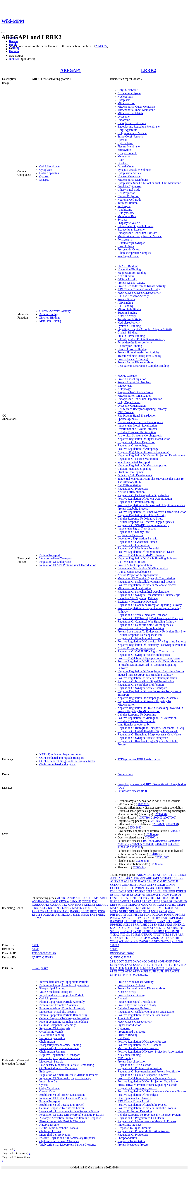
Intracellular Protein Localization (137, 425)
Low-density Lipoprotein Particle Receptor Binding (69, 1111)
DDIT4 (158, 888)
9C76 (136, 974)
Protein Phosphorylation (132, 379)
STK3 (162, 927)
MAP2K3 (134, 904)
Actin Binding (126, 276)
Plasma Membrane (129, 146)
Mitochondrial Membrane (133, 179)
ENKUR (181, 891)
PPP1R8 (180, 914)
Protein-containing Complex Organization (64, 985)
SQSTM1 (126, 927)
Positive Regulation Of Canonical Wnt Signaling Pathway (152, 641)
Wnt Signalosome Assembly (134, 724)
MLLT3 (130, 908)
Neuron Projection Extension (135, 1111)
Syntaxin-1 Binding (129, 325)
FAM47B (139, 894)
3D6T (120, 961)
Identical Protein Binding (132, 349)
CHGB (161, 884)
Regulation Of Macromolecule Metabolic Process (147, 1121)
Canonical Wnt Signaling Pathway (138, 598)
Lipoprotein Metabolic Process (57, 1011)
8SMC (144, 968)
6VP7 (121, 964)
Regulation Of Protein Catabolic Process (63, 1098)
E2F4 (149, 891)
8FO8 (128, 968)
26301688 (162, 857)
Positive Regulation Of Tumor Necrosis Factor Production (152, 511)
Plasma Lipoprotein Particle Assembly (62, 1001)
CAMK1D (163, 881)
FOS (94, 901)
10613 (114, 949)
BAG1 (125, 881)
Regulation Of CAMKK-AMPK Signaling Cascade (148, 731)
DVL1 (114, 891)
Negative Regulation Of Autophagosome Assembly (148, 697)
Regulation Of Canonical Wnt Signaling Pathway (147, 621)
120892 (114, 945)
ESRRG (115, 894)
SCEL (126, 924)
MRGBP (141, 908)
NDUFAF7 (135, 911)
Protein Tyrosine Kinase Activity (137, 1005)
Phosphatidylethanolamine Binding (60, 1044)
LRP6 (113, 904)
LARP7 (146, 901)
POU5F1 (169, 914)
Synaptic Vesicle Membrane (134, 169)
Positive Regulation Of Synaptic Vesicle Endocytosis (149, 658)
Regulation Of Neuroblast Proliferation (141, 684)
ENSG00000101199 (44, 953)
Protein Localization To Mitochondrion (141, 628)
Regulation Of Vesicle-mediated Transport (142, 614)
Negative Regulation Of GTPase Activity (142, 515)
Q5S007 (126, 957)
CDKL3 (141, 884)
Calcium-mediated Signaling (135, 468)
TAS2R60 (158, 931)
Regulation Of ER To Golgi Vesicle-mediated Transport (150, 618)
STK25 (154, 927)
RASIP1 (75, 911)
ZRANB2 (177, 941)
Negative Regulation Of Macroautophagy (142, 465)
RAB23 (49, 911)
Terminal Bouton (128, 202)
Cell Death (124, 1038)
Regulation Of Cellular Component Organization (146, 1011)
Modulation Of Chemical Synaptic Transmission (146, 578)
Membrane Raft (127, 216)
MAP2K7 (170, 904)
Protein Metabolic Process (133, 1144)
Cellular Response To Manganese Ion (140, 634)
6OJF (168, 961)
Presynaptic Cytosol (129, 249)
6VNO (177, 961)
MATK (114, 908)
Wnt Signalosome (128, 256)
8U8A (167, 971)
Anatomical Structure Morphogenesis (140, 435)
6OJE (161, 961)
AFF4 (160, 874)
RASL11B (130, 921)
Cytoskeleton (125, 143)
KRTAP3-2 (40, 908)
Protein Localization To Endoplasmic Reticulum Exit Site (151, 631)
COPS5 (53, 901)
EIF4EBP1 (168, 891)
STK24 (145, 927)
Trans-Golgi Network (130, 136)
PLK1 (147, 914)
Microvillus (124, 149)
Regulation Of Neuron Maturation (138, 458)
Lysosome (124, 116)
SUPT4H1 (126, 931)
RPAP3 (177, 921)
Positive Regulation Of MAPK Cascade (141, 555)
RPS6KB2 (116, 924)
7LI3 (161, 964)
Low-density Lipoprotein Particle (59, 1048)
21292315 (136, 847)
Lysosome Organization (132, 405)
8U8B (175, 971)
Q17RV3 (115, 957)
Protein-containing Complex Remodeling (63, 1021)
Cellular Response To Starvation (137, 432)
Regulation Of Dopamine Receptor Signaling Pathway (150, 604)
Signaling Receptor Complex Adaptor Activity (145, 329)
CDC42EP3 (129, 884)
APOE (89, 898)
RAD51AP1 (168, 917)
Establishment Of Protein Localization (62, 1094)
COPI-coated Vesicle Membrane (58, 1068)
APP (96, 898)
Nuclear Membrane (129, 176)
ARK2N (178, 878)
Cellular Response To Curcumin (136, 721)
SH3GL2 (147, 924)
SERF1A (136, 924)
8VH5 (121, 974)
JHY (153, 898)
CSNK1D (75, 901)
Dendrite (123, 163)
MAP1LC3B (79, 908)
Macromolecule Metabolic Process (138, 1048)
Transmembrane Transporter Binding (139, 355)
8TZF (121, 971)
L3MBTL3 (124, 901)
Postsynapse (125, 239)
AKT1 (114, 878)
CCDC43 (115, 884)
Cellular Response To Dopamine (137, 714)
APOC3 (80, 898)
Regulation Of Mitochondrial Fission (139, 638)
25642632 (136, 827)
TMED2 (100, 914)
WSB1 (114, 941)
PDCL (171, 911)
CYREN (139, 888)
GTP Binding (125, 305)
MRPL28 (164, 908)
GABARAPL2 (58, 904)
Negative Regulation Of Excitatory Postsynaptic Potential (152, 644)
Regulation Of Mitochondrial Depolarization (144, 591)
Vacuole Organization (52, 1038)
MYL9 (114, 911)
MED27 (92, 908)
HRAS (79, 904)
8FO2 (113, 968)
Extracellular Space (129, 93)
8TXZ (152, 968)
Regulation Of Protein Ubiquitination (140, 1068)
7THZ (182, 964)
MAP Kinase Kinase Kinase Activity (139, 292)
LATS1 (156, 901)
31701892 (155, 854)
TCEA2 (114, 934)
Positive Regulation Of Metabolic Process (142, 1104)
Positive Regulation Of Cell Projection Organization (148, 1081)
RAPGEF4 (116, 921)
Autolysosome (126, 212)
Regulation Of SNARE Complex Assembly (143, 525)
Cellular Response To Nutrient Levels (61, 1108)
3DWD (36, 968)
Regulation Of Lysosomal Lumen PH (139, 541)
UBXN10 (115, 937)
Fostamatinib (125, 774)
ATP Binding (125, 302)
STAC (136, 927)
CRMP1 (170, 884)
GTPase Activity (127, 279)
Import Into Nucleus (130, 1124)
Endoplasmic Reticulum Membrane (139, 126)
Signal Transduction (129, 1025)
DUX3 (177, 888)
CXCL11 (127, 888)
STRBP (114, 931)
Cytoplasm (45, 169)
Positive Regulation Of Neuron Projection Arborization (150, 1051)
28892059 (174, 840)
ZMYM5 (165, 941)
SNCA (85, 914)
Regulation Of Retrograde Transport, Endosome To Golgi (151, 727)
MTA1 (174, 908)
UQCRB (135, 937)
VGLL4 (165, 937)
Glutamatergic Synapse (131, 242)
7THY (174, 964)
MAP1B (123, 904)
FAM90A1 (152, 894)
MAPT (181, 904)
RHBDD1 (150, 921)
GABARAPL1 (40, 904)
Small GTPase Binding (131, 335)
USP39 (145, 937)
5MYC (137, 961)
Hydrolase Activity (129, 322)
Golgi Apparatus (49, 173)
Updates (14, 51)
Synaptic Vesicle (127, 153)
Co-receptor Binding (130, 345)
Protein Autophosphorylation (135, 565)
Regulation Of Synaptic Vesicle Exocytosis (143, 737)
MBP (122, 908)
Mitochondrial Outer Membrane (136, 106)
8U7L (160, 971)
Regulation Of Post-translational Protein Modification (149, 1071)
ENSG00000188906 (122, 953)
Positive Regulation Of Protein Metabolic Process (147, 585)
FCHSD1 (175, 894)
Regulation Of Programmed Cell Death (141, 1118)
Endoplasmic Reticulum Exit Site (137, 232)
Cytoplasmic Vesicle (130, 173)
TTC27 (157, 934)
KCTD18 (162, 898)
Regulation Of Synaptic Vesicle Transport (142, 688)
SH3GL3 (159, 924)
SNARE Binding (128, 266)
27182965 (136, 844)
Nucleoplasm (125, 96)
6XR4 (136, 964)
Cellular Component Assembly (57, 1025)
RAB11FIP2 (152, 917)
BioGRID (14, 59)
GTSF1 (114, 898)
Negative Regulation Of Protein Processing (143, 452)
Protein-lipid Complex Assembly (58, 1005)
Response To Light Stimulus (134, 1128)
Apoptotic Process (128, 1018)
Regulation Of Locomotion (134, 545)
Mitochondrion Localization (134, 588)
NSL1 (154, 911)
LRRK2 (148, 70)
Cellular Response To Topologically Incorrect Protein (149, 1114)
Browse (13, 41)
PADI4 (163, 911)
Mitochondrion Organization (134, 395)
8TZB (168, 968)
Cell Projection (126, 193)
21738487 (123, 847)
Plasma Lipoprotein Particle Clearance (62, 1121)
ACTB (152, 874)
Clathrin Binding (128, 332)
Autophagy (124, 389)
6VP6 (113, 964)
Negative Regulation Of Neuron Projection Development (151, 455)
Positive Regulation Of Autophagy (138, 448)
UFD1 (126, 937)
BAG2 (134, 881)
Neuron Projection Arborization (136, 648)
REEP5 (85, 911)
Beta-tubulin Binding (51, 1034)
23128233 (159, 824)
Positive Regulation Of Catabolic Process (142, 1041)
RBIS (140, 921)
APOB (71, 898)
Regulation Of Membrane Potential (138, 548)
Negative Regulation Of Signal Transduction (144, 438)
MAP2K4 (146, 904)
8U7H (152, 971)
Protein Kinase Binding (131, 995)
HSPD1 (133, 898)
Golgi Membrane (49, 166)
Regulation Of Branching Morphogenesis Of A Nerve (149, 734)
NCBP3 (123, 911)
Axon (121, 159)
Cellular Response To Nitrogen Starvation (64, 1018)
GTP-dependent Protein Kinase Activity (141, 339)
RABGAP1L (61, 911)
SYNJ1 (137, 931)
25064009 (148, 844)
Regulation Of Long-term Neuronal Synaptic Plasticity (71, 1114)
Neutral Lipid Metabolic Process (58, 1128)
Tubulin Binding (127, 312)
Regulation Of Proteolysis (133, 488)
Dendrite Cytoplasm (129, 186)
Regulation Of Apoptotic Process (137, 1088)
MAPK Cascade (127, 375)
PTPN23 (139, 917)
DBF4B (149, 888)
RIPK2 (161, 921)
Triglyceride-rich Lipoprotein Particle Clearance (67, 1144)
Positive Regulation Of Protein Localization (143, 1015)
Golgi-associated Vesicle (132, 133)
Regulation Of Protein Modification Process (144, 1131)
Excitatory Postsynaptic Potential (137, 601)
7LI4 (167, 964)
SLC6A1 (66, 914)
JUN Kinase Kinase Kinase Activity (139, 289)
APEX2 (135, 878)
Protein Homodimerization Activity (138, 352)
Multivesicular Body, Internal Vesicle (140, 236)
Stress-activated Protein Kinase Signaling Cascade (147, 1084)
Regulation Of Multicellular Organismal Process (146, 581)
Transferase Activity (130, 319)
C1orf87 (151, 881)
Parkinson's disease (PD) (132, 791)
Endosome (124, 119)
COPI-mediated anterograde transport (61, 757)
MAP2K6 (158, 904)
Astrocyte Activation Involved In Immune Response (70, 1118)
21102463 (157, 817)
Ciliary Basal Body (129, 189)
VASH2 (154, 937)
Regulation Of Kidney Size (134, 531)
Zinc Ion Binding (49, 317)
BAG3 (142, 881)
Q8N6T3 (47, 957)
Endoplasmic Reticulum (132, 123)
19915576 (149, 840)
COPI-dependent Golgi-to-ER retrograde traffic (67, 761)
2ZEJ (113, 961)
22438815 (173, 844)
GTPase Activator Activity (55, 310)
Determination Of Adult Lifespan (137, 428)
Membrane (124, 156)
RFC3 (93, 911)
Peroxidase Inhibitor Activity (135, 342)
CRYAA (64, 901)
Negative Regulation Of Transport (59, 1054)
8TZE (113, 971)
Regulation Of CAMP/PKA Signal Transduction (146, 651)
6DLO (146, 961)
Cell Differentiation (129, 485)
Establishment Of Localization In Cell (61, 1104)
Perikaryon (124, 206)
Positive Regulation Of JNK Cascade (139, 1044)
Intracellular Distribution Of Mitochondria (143, 568)
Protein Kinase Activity (131, 282)
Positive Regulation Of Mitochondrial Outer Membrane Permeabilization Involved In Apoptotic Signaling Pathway (150, 665)
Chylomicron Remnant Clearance (59, 1141)
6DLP (153, 961)
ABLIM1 (142, 874)
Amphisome (125, 209)
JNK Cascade (126, 412)
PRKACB (38, 911)
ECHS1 (157, 891)
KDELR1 (89, 904)
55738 (35, 945)
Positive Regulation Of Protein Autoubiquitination (147, 678)
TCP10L (125, 934)
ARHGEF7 (166, 878)
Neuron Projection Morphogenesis (138, 575)
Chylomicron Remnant (52, 1051)
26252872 (143, 804)
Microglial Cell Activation (55, 1134)
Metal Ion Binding (50, 320)
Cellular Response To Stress (134, 1008)
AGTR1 (62, 898)
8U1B (144, 971)
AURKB (115, 881)
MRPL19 (152, 908)
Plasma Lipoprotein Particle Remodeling (63, 1015)
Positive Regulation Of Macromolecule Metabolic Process (152, 1091)
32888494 (152, 834)
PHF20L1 (116, 914)
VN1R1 (174, 937)
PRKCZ (115, 917)
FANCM (164, 894)
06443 (35, 949)
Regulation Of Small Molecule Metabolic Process (68, 1074)
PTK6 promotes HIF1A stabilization (139, 759)
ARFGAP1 (70, 70)
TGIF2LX (137, 934)
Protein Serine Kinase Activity (136, 362)
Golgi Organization (129, 402)
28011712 (123, 844)
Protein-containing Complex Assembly (62, 1008)
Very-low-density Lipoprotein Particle (61, 995)
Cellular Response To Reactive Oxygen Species (146, 521)
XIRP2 (134, 941)
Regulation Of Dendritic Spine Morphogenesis (145, 624)
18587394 (144, 817)
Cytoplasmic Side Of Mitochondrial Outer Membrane (149, 183)
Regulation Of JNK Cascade (134, 1064)
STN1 (179, 927)
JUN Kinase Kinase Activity (134, 1101)
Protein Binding (48, 314)
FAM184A (126, 894)
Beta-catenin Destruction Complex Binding (143, 365)
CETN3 (151, 884)
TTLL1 (166, 934)
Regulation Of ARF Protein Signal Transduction (67, 565)
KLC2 (114, 901)
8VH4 (113, 974)
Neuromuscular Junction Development (140, 422)
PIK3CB (128, 914)
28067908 (169, 817)
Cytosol (44, 176)
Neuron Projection (128, 196)
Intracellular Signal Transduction (137, 528)
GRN (71, 904)
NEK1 (146, 911)
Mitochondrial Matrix (130, 113)
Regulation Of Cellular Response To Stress (143, 1074)
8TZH (136, 971)
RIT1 (169, 921)
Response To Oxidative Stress (135, 392)
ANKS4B (124, 878)
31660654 (161, 840)
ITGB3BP (144, 898)
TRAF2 (147, 934)
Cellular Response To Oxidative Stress (140, 518)
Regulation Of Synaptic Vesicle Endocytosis (144, 654)
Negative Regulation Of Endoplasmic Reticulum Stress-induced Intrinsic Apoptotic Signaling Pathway (151, 673)
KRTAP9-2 (54, 908)
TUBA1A (177, 934)
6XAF (129, 964)
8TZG (129, 971)
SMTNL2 (179, 924)
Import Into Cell (49, 1081)
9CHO (144, 974)
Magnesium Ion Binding (132, 272)
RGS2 (101, 911)
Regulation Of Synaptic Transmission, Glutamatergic (149, 594)
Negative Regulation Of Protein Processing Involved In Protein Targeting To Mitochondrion (150, 709)
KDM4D (174, 898)
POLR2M (157, 914)
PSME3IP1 (127, 917)
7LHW (153, 964)
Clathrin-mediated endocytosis (57, 764)
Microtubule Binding (130, 309)
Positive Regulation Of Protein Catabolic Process (147, 1108)
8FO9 (136, 968)
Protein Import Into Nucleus (134, 382)
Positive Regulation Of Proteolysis (138, 1094)
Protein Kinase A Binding (133, 359)
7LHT (144, 964)
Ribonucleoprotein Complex (134, 252)
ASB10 (36, 901)
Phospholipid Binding (52, 988)
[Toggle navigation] (2, 32)
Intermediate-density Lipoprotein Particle (63, 981)
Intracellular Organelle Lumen (135, 226)
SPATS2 (115, 927)
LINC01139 (180, 901)
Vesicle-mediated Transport (55, 558)
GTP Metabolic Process (131, 561)
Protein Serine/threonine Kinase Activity (142, 286)
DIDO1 (168, 888)
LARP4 (136, 901)
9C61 (129, 974)
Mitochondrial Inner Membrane (136, 109)
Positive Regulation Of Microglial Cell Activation (147, 717)
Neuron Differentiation (131, 492)
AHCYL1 (170, 874)
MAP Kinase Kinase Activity (135, 1021)
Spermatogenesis (128, 418)
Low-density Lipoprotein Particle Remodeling (66, 1064)
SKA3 (169, 924)
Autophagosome (49, 1124)
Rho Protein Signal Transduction (137, 415)
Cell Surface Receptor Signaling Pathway (142, 408)
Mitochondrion (126, 103)
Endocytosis (125, 385)
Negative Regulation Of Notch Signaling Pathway (147, 558)
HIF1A (124, 898)
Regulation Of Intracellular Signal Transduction (146, 681)
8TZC (176, 968)
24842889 (161, 844)
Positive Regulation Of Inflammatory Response (67, 1137)
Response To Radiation (131, 1141)
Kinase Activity (127, 315)
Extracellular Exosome (131, 229)
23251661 (151, 837)
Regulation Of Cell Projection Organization (143, 495)
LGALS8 (166, 901)
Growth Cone (126, 166)
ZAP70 (143, 941)
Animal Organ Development (134, 571)
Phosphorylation (127, 1137)
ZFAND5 (154, 941)
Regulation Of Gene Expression (136, 442)
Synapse (44, 179)
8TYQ (160, 968)
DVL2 (122, 891)
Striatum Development (131, 472)
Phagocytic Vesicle (129, 222)
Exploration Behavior (130, 535)
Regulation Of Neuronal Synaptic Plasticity (65, 1078)
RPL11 (36, 914)
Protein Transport (49, 555)
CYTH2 (86, 901)
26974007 (161, 814)
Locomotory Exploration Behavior (138, 538)
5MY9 (129, 961)
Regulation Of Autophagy (133, 445)
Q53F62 (37, 957)
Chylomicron (47, 1041)
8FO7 (121, 968)
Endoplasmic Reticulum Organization (140, 398)
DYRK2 (140, 891)
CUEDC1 (116, 888)
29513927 (101, 46)
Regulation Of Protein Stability (136, 501)
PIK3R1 (138, 914)
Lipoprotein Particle (51, 1061)
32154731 (175, 830)
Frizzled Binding (128, 1034)
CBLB (174, 881)
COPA (45, 901)
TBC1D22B (172, 931)
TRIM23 (37, 917)
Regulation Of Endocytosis (55, 561)
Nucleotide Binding (129, 269)
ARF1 (103, 898)
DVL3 (130, 891)
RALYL (180, 917)
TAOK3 (147, 931)
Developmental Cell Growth (134, 1098)
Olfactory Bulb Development (135, 475)
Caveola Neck (126, 246)
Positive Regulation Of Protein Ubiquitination (145, 498)
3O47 (44, 968)
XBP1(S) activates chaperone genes (60, 754)
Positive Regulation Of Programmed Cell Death (146, 551)
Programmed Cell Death (132, 1031)
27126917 (157, 820)
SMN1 (76, 914)
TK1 (92, 914)
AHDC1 (181, 874)
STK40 (171, 927)
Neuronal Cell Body (129, 199)
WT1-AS (124, 941)
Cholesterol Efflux (50, 1131)
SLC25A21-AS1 (51, 914)
